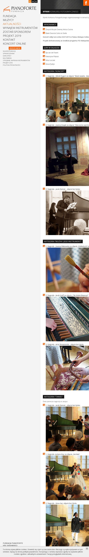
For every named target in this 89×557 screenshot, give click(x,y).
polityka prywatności (30, 552)
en (33, 1)
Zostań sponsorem (17, 32)
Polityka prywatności (11, 65)
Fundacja (9, 16)
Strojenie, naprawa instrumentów (16, 60)
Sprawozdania (8, 53)
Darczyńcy (7, 56)
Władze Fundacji (9, 51)
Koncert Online (14, 43)
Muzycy (8, 20)
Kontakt (9, 40)
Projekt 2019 (12, 36)
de (36, 1)
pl (30, 1)
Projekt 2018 (7, 63)
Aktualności (12, 24)
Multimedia (7, 58)
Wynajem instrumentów (20, 28)
